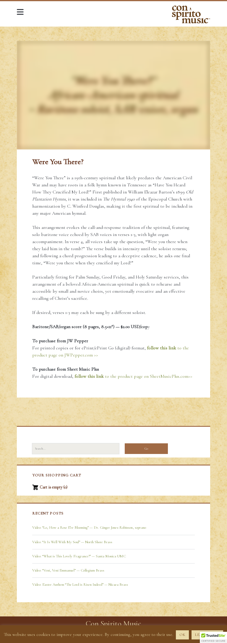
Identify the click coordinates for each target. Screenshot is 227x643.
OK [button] (182, 634)
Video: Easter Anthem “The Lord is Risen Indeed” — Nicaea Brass (80, 584)
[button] (213, 637)
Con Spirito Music (113, 623)
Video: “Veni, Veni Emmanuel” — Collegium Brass (68, 570)
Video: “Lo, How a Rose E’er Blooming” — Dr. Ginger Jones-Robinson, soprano (89, 527)
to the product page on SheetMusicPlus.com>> (133, 376)
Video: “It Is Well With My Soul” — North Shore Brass (72, 542)
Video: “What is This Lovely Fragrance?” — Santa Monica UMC (79, 556)
